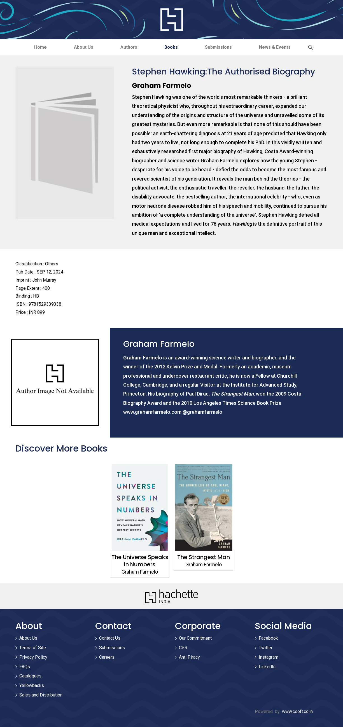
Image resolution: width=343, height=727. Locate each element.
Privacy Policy (33, 657)
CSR (183, 647)
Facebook (268, 638)
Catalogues (30, 676)
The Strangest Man (203, 557)
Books (171, 47)
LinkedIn (267, 666)
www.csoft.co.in (297, 711)
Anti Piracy (189, 657)
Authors (128, 47)
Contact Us (109, 638)
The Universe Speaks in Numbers (139, 560)
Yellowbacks (31, 685)
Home (38, 47)
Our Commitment (195, 638)
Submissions (219, 47)
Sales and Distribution (40, 695)
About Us (82, 47)
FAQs (24, 666)
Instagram (268, 657)
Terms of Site (32, 647)
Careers (107, 657)
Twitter (265, 647)
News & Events (277, 47)
